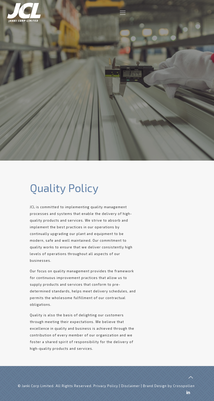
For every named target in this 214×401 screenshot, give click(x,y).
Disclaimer (130, 386)
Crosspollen (184, 386)
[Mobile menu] (122, 12)
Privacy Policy (105, 386)
